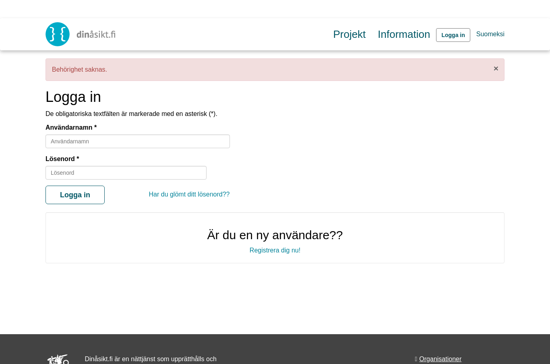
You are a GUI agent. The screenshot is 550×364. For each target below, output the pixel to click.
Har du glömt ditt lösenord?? (189, 194)
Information (404, 34)
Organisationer (440, 359)
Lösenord (60, 158)
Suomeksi (490, 34)
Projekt (349, 34)
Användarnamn (68, 127)
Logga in (453, 35)
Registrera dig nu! (275, 250)
